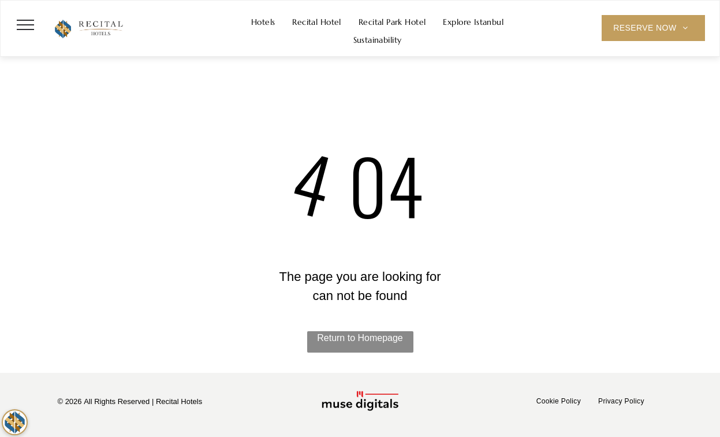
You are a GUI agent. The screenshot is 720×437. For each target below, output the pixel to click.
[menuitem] (263, 22)
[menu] (25, 25)
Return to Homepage (360, 338)
